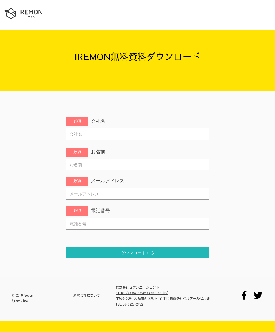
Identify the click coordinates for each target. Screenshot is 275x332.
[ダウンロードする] (137, 252)
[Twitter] (258, 295)
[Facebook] (244, 295)
